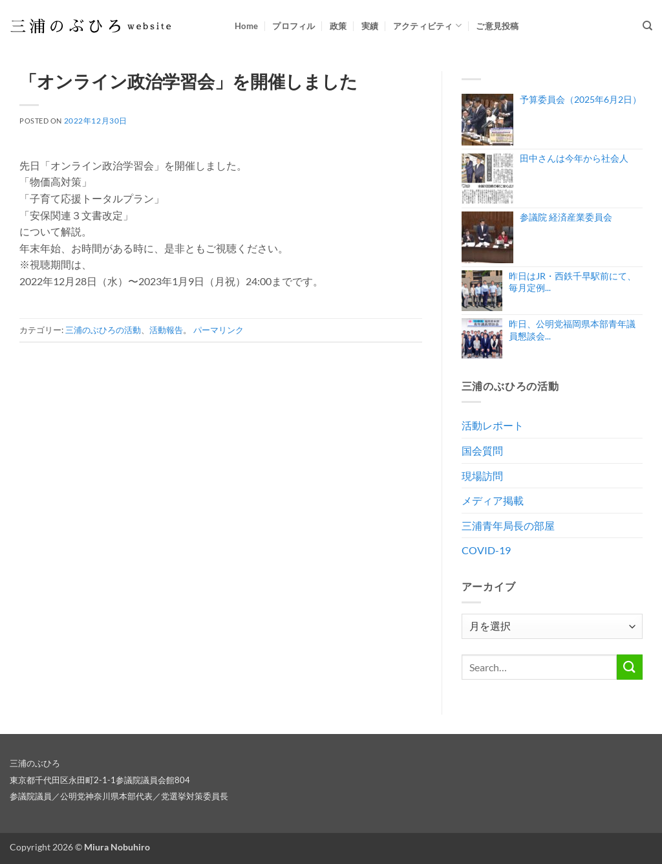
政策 (338, 26)
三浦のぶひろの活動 (103, 330)
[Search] (647, 26)
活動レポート (493, 425)
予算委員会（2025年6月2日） (580, 99)
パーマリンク (218, 330)
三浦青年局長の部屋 (508, 525)
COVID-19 (486, 550)
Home (246, 26)
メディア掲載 (493, 500)
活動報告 (166, 330)
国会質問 (482, 450)
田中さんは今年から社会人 (574, 158)
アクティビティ (427, 25)
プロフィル (293, 26)
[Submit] (630, 667)
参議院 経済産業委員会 (566, 216)
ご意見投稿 (497, 26)
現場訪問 (482, 476)
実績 (370, 26)
